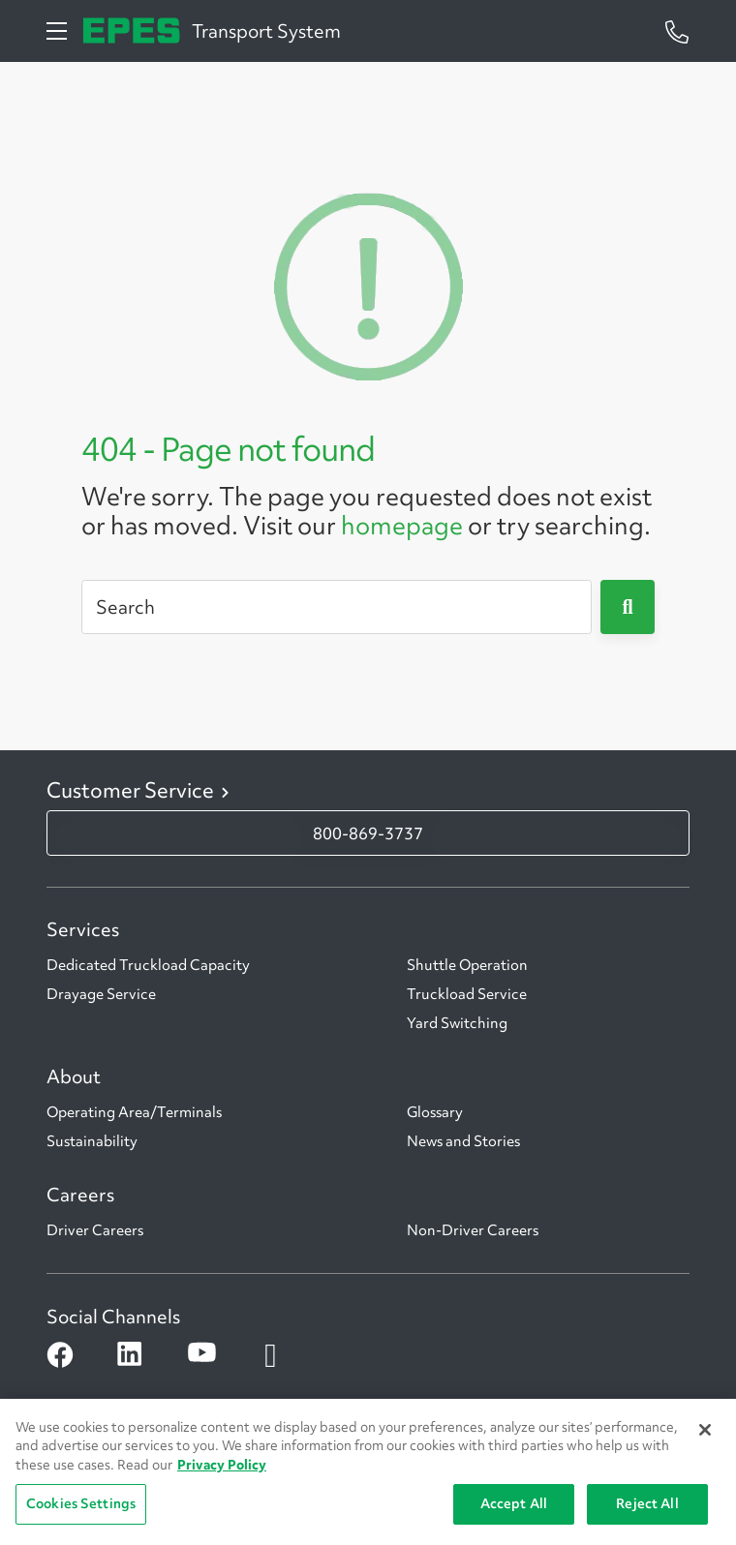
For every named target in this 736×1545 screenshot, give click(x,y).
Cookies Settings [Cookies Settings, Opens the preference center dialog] (81, 1503)
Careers (80, 1194)
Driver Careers (94, 1230)
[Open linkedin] (129, 1356)
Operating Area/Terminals (134, 1112)
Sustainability (92, 1141)
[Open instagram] (271, 1356)
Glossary (435, 1112)
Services (82, 929)
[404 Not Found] (368, 284)
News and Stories (463, 1141)
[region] (368, 1472)
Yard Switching (457, 1023)
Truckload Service (467, 994)
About (73, 1076)
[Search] (336, 607)
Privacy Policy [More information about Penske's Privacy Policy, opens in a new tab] (221, 1464)
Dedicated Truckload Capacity (148, 965)
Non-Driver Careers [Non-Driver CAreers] (472, 1230)
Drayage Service (101, 994)
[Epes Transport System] (131, 30)
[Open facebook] (58, 1356)
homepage (402, 525)
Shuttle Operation (467, 965)
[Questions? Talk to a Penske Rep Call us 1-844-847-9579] (677, 30)
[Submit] (627, 607)
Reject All (647, 1503)
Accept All (513, 1503)
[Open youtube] (200, 1356)
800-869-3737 (368, 833)
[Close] (705, 1430)
